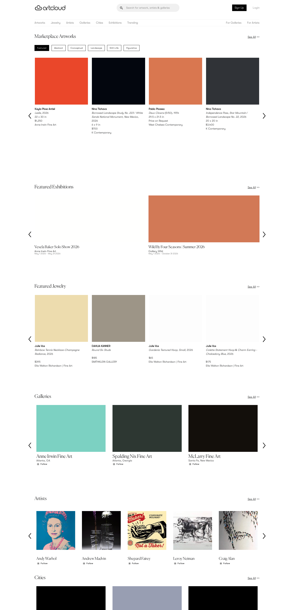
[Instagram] (210, 603)
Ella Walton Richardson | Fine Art (53, 307)
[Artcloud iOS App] (242, 603)
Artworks (39, 22)
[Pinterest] (218, 603)
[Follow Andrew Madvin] (87, 469)
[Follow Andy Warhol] (42, 469)
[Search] (148, 8)
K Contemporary (101, 132)
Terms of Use (54, 603)
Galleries (85, 22)
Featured (41, 48)
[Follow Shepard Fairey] (133, 469)
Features (99, 579)
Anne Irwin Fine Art (45, 124)
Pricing (98, 583)
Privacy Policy (68, 603)
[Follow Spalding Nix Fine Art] (117, 390)
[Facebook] (227, 603)
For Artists (253, 22)
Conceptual (76, 48)
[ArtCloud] (50, 8)
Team (213, 579)
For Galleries (234, 22)
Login (256, 7)
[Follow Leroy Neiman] (179, 469)
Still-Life (114, 48)
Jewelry (56, 22)
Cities (99, 22)
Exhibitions (115, 22)
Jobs (212, 583)
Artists (70, 22)
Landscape (96, 48)
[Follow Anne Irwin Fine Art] (41, 390)
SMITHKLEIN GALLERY (104, 303)
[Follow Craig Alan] (224, 469)
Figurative (131, 48)
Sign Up (239, 7)
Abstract (58, 48)
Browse (40, 579)
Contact (215, 587)
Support (99, 587)
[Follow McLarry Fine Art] (193, 390)
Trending (132, 22)
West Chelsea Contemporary (166, 124)
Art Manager (159, 587)
